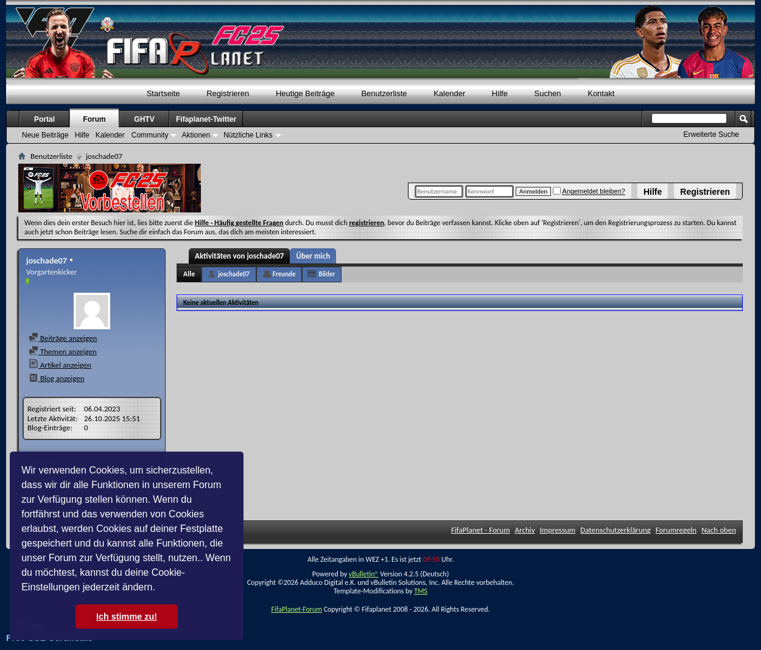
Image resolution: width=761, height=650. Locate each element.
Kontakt (600, 93)
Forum (94, 119)
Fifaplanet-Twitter (206, 119)
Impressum (558, 529)
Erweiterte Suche (711, 134)
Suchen (548, 93)
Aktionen (195, 135)
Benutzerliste (384, 93)
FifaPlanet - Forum (480, 529)
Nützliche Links (248, 135)
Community (150, 135)
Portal (44, 119)
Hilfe (653, 192)
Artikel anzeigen (60, 364)
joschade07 (234, 274)
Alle (189, 274)
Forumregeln (676, 529)
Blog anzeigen (57, 378)
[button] (159, 588)
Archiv (525, 529)
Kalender (449, 93)
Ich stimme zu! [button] (126, 616)
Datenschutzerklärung (615, 529)
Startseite (163, 93)
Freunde (284, 274)
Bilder (326, 274)
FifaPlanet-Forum (296, 609)
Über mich (313, 255)
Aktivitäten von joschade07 (239, 255)
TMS (420, 591)
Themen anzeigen (63, 351)
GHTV (144, 119)
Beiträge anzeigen (63, 338)
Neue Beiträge (45, 135)
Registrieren (705, 192)
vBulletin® (364, 574)
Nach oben (718, 529)
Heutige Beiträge (305, 93)
